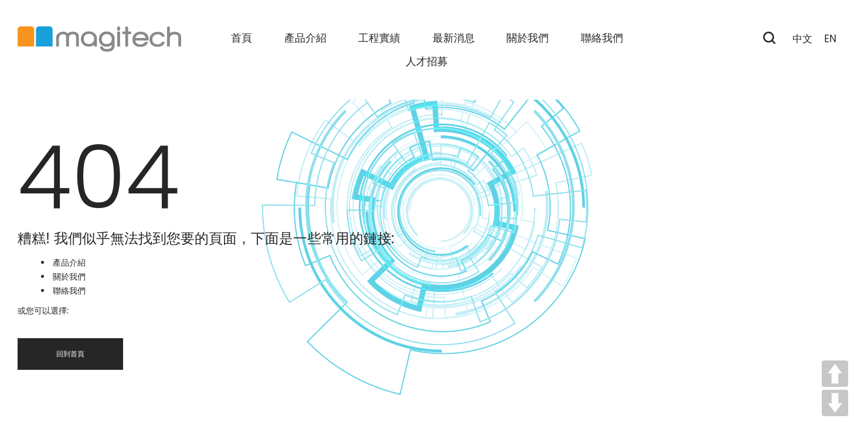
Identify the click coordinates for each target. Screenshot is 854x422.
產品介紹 (69, 262)
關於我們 (69, 277)
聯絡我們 (69, 291)
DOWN (835, 403)
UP (835, 373)
